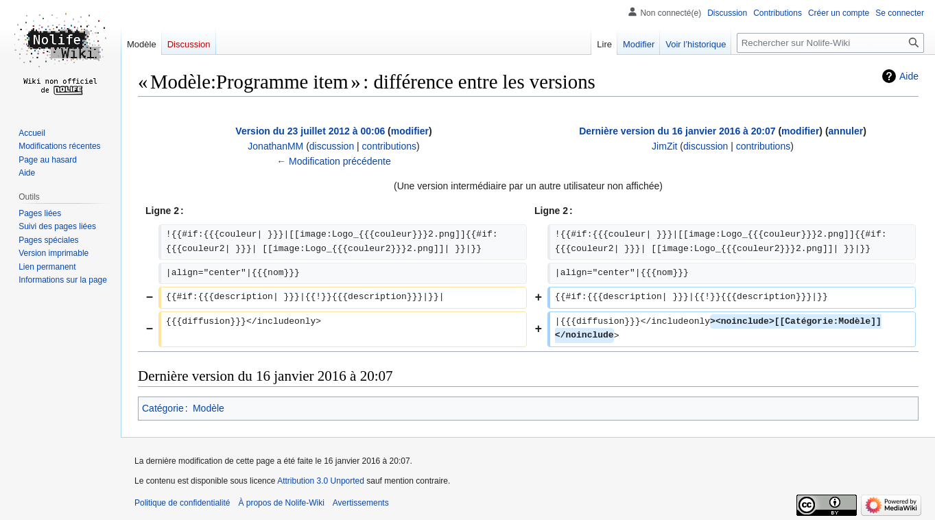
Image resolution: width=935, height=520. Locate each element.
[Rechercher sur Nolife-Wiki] (830, 43)
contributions (389, 146)
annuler (846, 131)
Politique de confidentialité (182, 503)
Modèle (208, 408)
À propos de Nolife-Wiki (281, 503)
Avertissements (361, 503)
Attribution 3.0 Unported (320, 481)
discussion (331, 146)
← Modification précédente (333, 161)
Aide (909, 76)
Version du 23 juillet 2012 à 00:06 (310, 131)
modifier (410, 131)
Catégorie (163, 408)
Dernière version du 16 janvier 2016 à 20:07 (677, 131)
